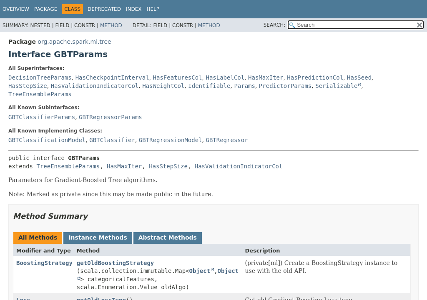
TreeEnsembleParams (40, 94)
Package (45, 9)
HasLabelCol (225, 77)
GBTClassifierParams (41, 117)
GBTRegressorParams (110, 117)
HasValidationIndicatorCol (95, 85)
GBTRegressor (227, 140)
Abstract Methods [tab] (167, 237)
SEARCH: (275, 25)
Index (134, 9)
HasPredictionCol (315, 77)
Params (244, 85)
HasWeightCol (163, 85)
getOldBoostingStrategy (115, 263)
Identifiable (209, 85)
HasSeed (359, 77)
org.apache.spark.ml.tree (74, 41)
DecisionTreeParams (40, 77)
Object (200, 271)
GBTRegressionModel (170, 140)
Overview (16, 9)
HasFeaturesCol (177, 77)
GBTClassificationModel (46, 140)
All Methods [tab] (37, 237)
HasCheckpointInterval (112, 77)
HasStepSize (27, 85)
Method (111, 25)
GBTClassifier (112, 140)
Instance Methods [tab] (97, 237)
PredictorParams (285, 85)
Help (152, 9)
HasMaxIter (265, 77)
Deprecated (104, 9)
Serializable (336, 85)
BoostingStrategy (44, 263)
